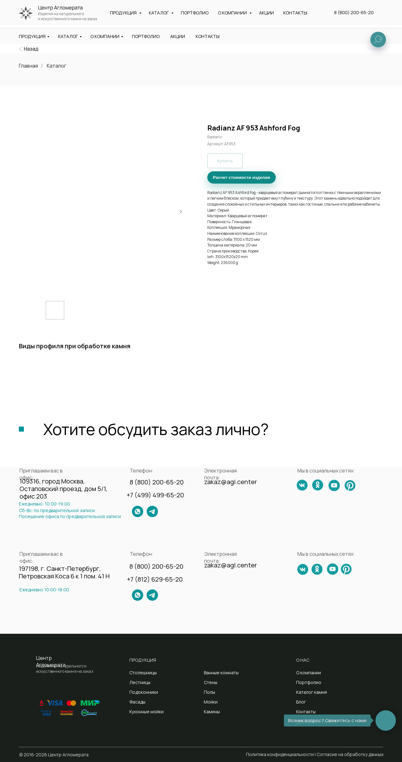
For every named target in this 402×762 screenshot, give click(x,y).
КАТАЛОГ (68, 36)
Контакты (306, 712)
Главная (28, 66)
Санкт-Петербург (199, 18)
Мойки (211, 702)
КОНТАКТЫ (208, 36)
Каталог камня (311, 692)
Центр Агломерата (51, 661)
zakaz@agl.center (265, 7)
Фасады (137, 702)
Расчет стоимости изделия (241, 177)
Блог (301, 702)
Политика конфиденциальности (280, 754)
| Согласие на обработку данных (349, 754)
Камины (212, 712)
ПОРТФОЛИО (146, 36)
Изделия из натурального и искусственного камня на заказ (66, 16)
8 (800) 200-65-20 (359, 8)
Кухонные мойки (146, 712)
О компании (308, 673)
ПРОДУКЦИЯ (32, 36)
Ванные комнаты (221, 673)
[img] (20, 49)
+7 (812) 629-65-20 (155, 579)
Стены (210, 682)
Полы (209, 692)
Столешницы (143, 673)
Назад (31, 48)
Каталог (56, 66)
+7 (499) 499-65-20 (155, 495)
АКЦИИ (177, 36)
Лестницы (139, 682)
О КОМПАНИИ (104, 36)
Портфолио (308, 682)
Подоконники (143, 692)
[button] (364, 15)
